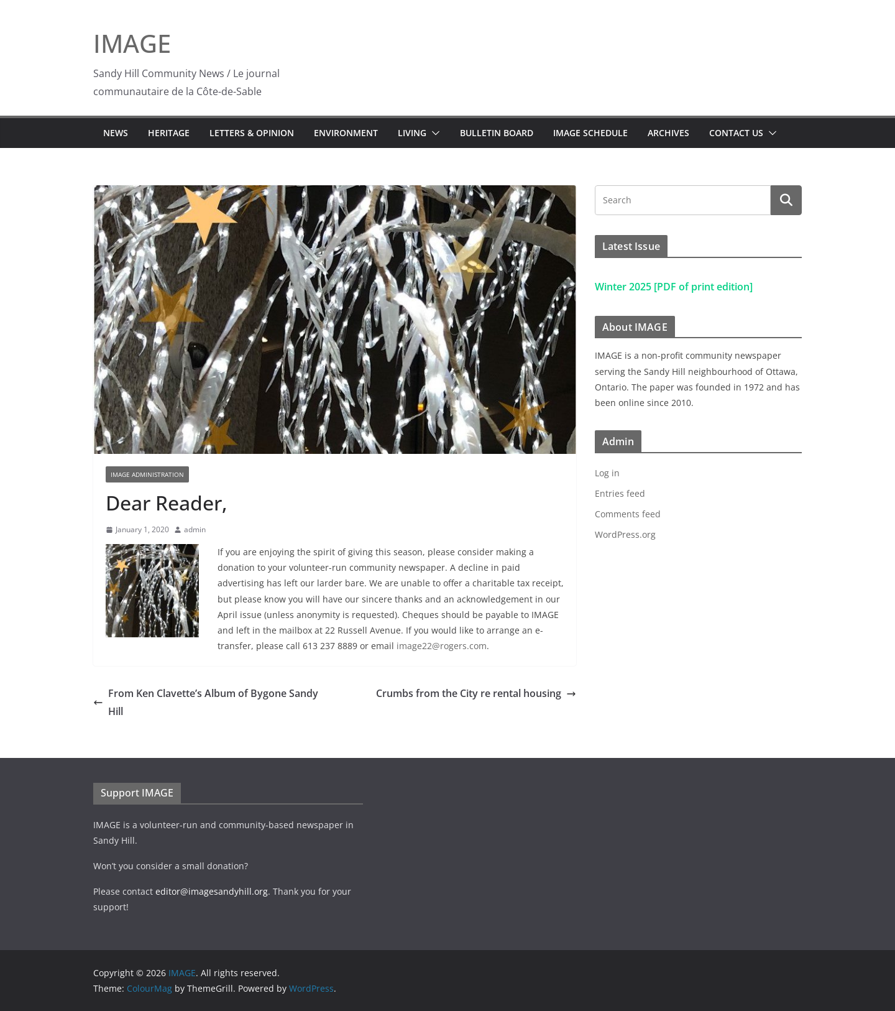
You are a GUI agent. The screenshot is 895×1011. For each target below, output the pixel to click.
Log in (607, 473)
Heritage (169, 133)
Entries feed (620, 493)
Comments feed (628, 514)
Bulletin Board (496, 133)
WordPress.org (625, 534)
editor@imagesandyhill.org (211, 891)
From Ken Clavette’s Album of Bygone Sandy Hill (205, 702)
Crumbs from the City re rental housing (476, 693)
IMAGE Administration (147, 474)
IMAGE (132, 43)
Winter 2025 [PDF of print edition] (674, 286)
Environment (346, 133)
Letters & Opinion (251, 133)
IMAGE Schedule (590, 133)
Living (412, 133)
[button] (433, 133)
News (115, 133)
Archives (668, 133)
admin (195, 529)
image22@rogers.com (442, 646)
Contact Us (736, 133)
